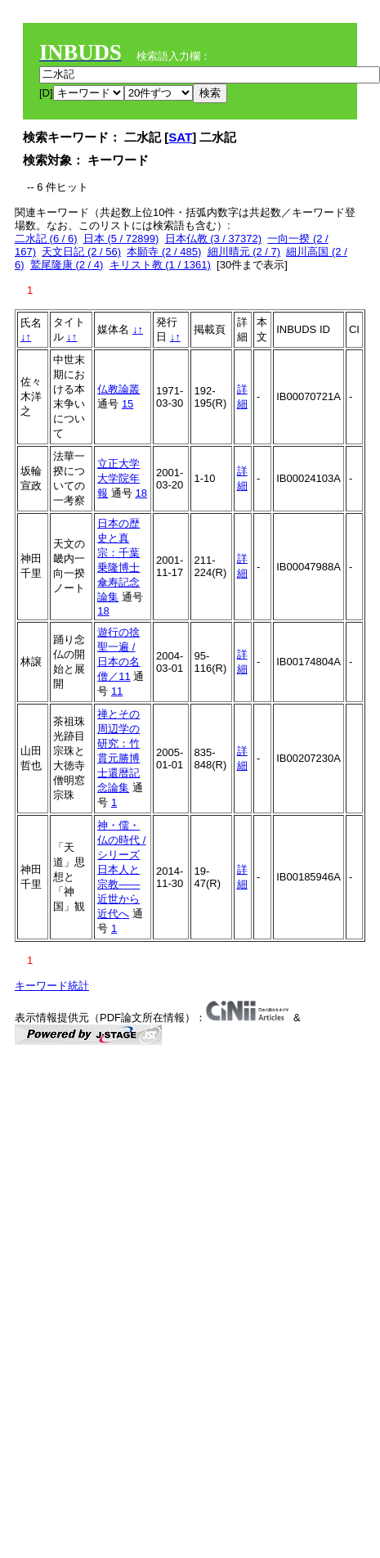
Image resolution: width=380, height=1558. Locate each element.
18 (140, 493)
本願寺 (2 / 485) (164, 251)
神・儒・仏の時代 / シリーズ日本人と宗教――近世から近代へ (121, 869)
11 (117, 691)
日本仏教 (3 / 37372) (213, 238)
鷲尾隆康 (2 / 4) (67, 265)
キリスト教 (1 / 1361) (160, 265)
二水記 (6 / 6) (46, 238)
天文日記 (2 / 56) (81, 251)
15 (127, 404)
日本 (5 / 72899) (121, 238)
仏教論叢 (118, 389)
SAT (180, 137)
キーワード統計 (52, 985)
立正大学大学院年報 (118, 478)
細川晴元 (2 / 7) (244, 251)
